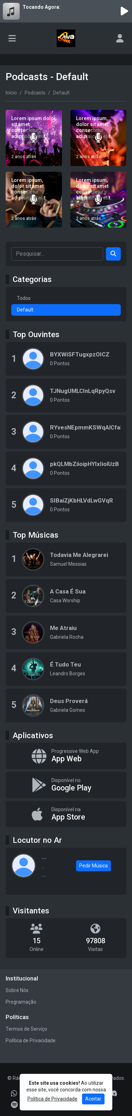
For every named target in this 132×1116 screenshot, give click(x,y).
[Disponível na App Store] (66, 814)
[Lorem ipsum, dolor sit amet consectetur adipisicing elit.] (98, 138)
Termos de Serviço (26, 1029)
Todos (24, 298)
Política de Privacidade (31, 1040)
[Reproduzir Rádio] (124, 11)
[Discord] (112, 1093)
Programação (21, 1002)
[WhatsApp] (14, 1093)
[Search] (113, 254)
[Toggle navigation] (12, 38)
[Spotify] (14, 1105)
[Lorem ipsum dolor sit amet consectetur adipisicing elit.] (34, 138)
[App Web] (66, 756)
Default (25, 310)
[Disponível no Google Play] (66, 785)
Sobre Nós (17, 990)
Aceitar (93, 1099)
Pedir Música (93, 865)
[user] (120, 38)
